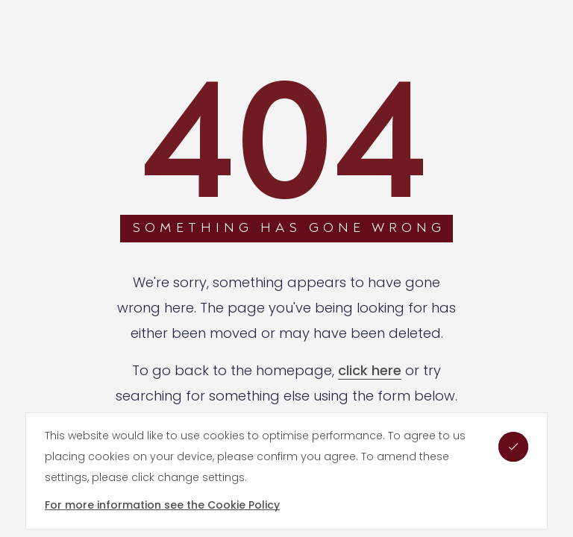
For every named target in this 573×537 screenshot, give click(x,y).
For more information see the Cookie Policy (162, 505)
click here (369, 370)
